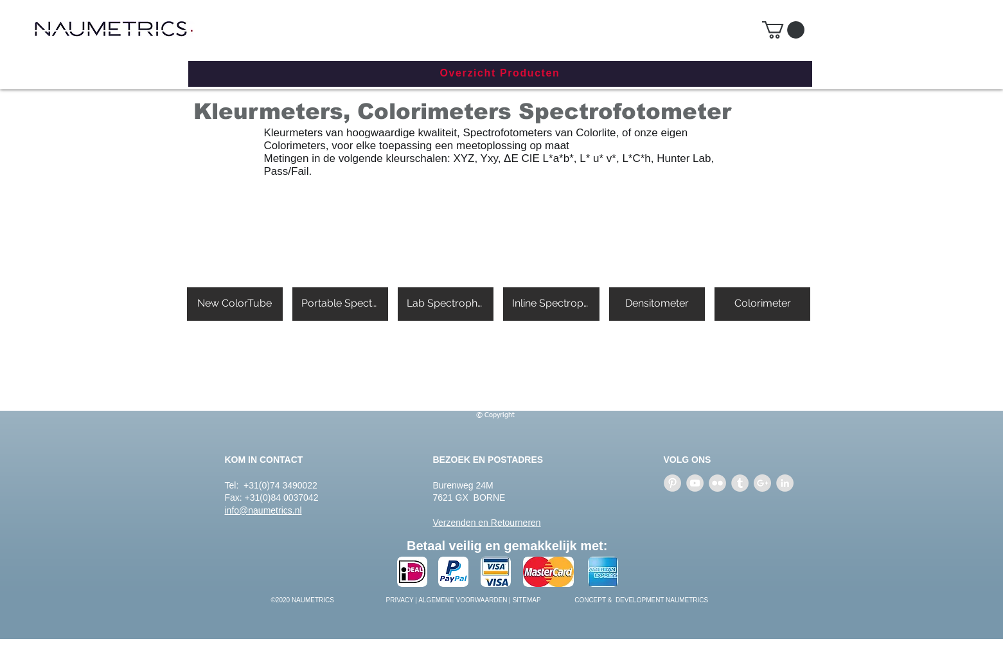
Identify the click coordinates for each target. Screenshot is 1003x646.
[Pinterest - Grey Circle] (672, 483)
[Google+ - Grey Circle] (762, 483)
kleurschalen (416, 158)
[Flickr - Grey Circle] (717, 483)
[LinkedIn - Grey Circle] (785, 483)
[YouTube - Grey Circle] (695, 483)
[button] (783, 30)
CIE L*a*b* (548, 158)
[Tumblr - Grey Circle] (740, 483)
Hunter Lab (684, 158)
